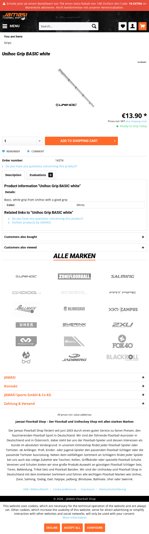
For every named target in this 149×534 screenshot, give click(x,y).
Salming (123, 276)
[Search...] (68, 26)
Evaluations (41, 175)
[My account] (132, 26)
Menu (11, 25)
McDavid (26, 341)
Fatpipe (123, 293)
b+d (26, 357)
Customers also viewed (20, 247)
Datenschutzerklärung (112, 489)
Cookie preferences (64, 489)
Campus (123, 309)
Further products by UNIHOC (29, 222)
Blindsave (74, 309)
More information (75, 517)
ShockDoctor (74, 341)
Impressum (88, 489)
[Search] (94, 26)
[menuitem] (11, 26)
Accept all (72, 527)
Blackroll (123, 357)
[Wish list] (123, 26)
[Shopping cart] (142, 26)
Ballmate (26, 309)
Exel (74, 293)
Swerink (74, 325)
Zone (74, 276)
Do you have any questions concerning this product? (39, 166)
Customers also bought (20, 237)
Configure (95, 527)
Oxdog (26, 293)
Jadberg (74, 357)
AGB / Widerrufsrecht (36, 489)
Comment (35, 151)
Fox (123, 341)
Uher (26, 325)
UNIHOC (26, 276)
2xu (123, 325)
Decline (52, 527)
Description (13, 175)
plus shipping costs (136, 121)
